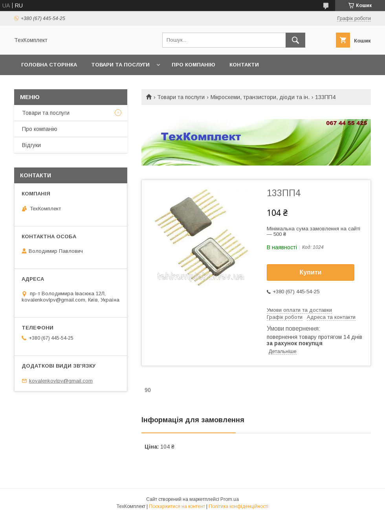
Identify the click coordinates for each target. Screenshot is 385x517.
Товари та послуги (120, 65)
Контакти (244, 65)
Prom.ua (229, 499)
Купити (311, 272)
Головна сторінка (49, 65)
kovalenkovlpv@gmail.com (61, 381)
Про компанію (193, 65)
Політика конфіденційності (238, 506)
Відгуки (31, 145)
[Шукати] (295, 40)
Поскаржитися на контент (177, 506)
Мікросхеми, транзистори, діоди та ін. (260, 97)
